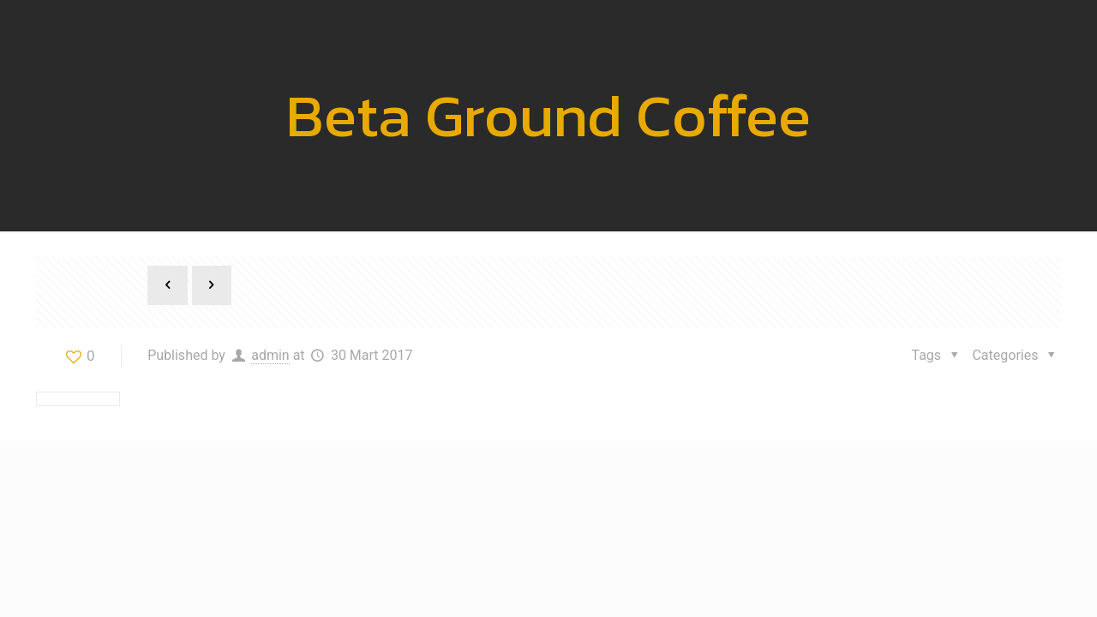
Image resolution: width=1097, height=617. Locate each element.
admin (270, 355)
